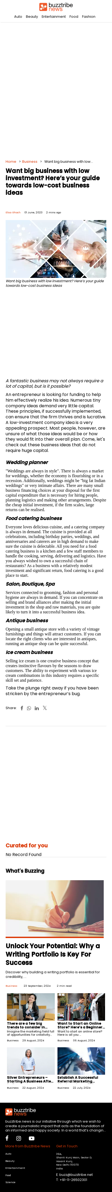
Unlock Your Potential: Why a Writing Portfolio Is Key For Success (53, 954)
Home (11, 161)
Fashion (88, 16)
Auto (18, 16)
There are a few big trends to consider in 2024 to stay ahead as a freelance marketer (29, 1029)
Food (73, 16)
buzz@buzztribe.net (76, 1174)
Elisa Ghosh (13, 212)
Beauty (32, 16)
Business (29, 161)
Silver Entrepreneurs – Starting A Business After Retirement (29, 1081)
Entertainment (54, 16)
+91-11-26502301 (73, 1179)
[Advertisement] (56, 88)
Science (10, 1182)
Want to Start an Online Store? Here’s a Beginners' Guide (81, 1027)
